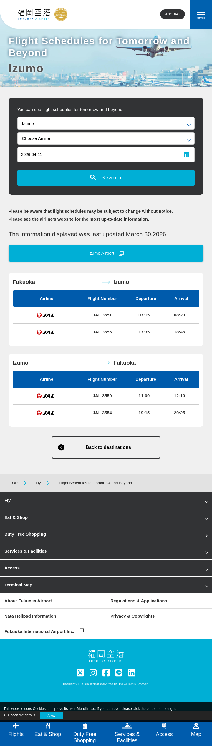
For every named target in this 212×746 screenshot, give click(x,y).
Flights (16, 730)
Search (106, 177)
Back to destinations (108, 447)
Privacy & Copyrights (132, 616)
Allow (51, 715)
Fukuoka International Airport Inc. (39, 631)
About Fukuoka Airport (28, 601)
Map (196, 730)
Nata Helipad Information (30, 616)
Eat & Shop (16, 517)
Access (12, 568)
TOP (14, 483)
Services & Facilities (25, 551)
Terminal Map (18, 585)
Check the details (21, 715)
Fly (38, 483)
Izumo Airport (101, 253)
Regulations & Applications (138, 601)
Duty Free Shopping (25, 534)
